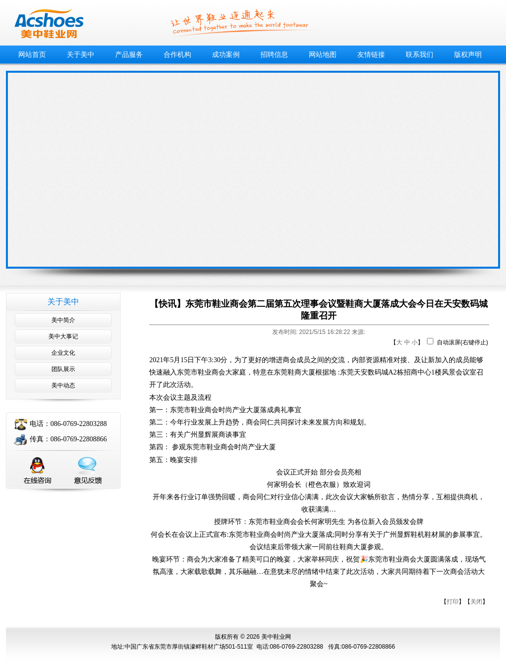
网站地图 (323, 54)
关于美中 (80, 54)
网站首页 (32, 54)
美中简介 (63, 320)
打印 (453, 601)
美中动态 (63, 385)
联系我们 (419, 54)
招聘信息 (274, 54)
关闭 (476, 601)
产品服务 (129, 54)
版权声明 (468, 54)
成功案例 (226, 54)
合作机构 (177, 54)
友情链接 (371, 54)
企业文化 (63, 352)
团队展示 (63, 369)
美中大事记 (63, 336)
